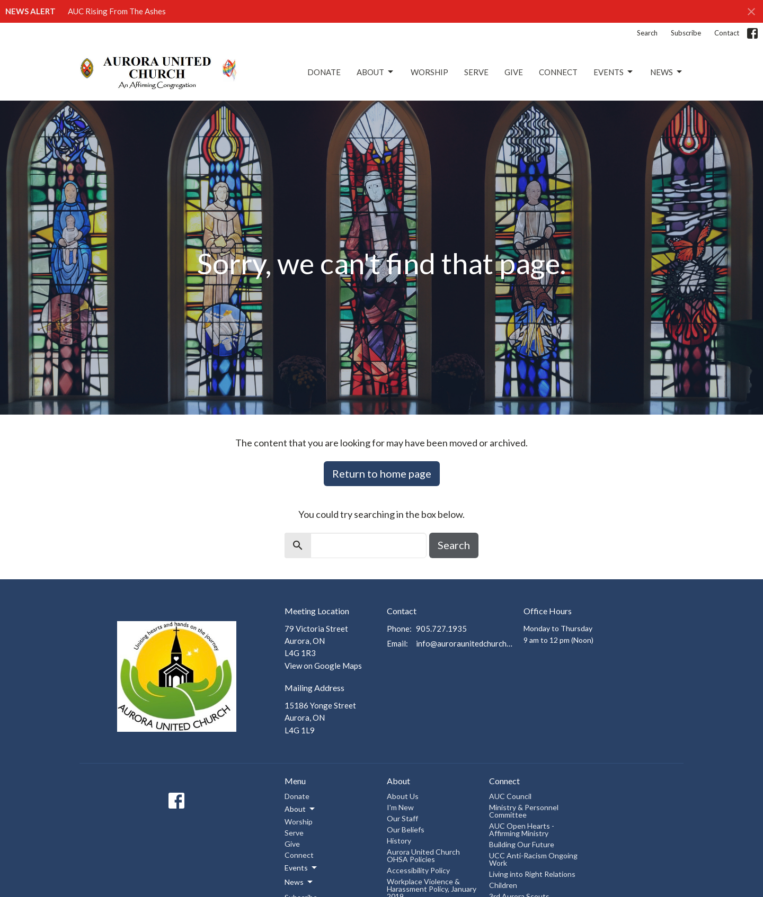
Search (647, 33)
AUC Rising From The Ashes (117, 11)
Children (503, 885)
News (667, 72)
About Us (403, 796)
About (376, 72)
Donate (324, 72)
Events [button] (301, 868)
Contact (726, 33)
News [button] (299, 882)
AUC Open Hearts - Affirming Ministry (521, 829)
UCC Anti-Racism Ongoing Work (533, 859)
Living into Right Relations (532, 873)
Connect (558, 72)
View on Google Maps (323, 665)
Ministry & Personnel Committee (523, 811)
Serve (476, 72)
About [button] (300, 809)
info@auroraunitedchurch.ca (464, 643)
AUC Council (510, 796)
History (399, 840)
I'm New (400, 807)
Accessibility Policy (418, 870)
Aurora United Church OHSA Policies (423, 855)
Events (613, 72)
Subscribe (686, 33)
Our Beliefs (405, 829)
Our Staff (402, 818)
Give (513, 72)
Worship (429, 72)
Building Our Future (521, 844)
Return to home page (381, 473)
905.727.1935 (441, 628)
